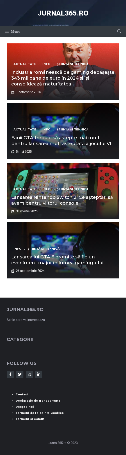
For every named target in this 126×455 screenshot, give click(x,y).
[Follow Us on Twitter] (19, 374)
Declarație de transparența (38, 400)
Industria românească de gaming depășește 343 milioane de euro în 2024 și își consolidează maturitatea (63, 78)
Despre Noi (25, 406)
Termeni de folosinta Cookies (40, 413)
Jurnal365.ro (63, 13)
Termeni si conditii (31, 419)
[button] (119, 31)
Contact (22, 394)
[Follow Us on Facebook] (10, 374)
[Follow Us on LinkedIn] (38, 374)
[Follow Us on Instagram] (29, 374)
